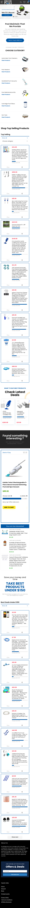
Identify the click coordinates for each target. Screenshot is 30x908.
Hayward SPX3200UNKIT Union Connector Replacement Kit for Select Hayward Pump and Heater (19, 818)
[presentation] (3, 406)
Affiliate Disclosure (6, 897)
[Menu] (2, 2)
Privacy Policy (5, 893)
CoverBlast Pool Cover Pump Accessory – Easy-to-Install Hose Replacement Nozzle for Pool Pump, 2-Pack (20, 731)
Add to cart (9, 503)
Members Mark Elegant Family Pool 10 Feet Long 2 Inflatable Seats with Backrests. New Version (19, 371)
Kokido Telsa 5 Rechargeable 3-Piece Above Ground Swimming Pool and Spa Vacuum (15, 480)
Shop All (3, 884)
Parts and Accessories (15, 524)
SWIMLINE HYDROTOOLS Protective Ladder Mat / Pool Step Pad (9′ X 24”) (18, 528)
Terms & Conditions (6, 895)
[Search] (21, 2)
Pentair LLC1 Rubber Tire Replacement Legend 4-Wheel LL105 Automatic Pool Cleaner (19, 711)
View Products (6, 60)
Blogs (2, 886)
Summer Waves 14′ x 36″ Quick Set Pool (19, 225)
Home (3, 882)
